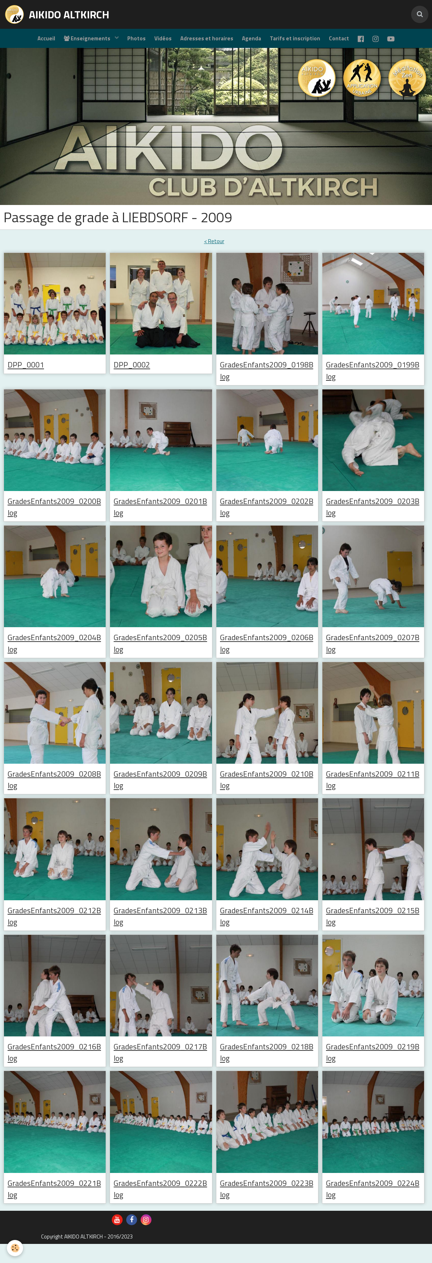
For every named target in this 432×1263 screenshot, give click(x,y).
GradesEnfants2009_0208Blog (55, 792)
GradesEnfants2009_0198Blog (267, 377)
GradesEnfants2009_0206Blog (267, 654)
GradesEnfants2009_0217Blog (161, 1068)
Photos (130, 41)
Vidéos (158, 41)
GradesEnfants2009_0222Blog (161, 1206)
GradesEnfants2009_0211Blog (373, 792)
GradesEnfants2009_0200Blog (55, 515)
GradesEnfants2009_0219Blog (373, 1068)
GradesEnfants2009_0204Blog (55, 654)
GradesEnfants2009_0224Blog (373, 1206)
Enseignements (79, 41)
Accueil (35, 41)
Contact (343, 41)
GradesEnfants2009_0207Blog (373, 654)
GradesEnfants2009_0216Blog (55, 1068)
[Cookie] (15, 1248)
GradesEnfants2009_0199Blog (373, 377)
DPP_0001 (29, 371)
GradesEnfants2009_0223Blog (267, 1206)
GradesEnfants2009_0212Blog (55, 930)
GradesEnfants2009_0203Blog (373, 515)
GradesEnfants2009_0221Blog (55, 1206)
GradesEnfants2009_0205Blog (161, 654)
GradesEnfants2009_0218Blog (267, 1068)
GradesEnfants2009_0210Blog (267, 792)
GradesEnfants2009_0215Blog (373, 930)
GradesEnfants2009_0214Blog (267, 930)
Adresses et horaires (204, 41)
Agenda (251, 41)
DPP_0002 (135, 371)
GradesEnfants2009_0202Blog (267, 515)
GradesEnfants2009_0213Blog (161, 930)
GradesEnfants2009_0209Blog (161, 792)
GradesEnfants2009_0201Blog (161, 515)
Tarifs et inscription (297, 41)
